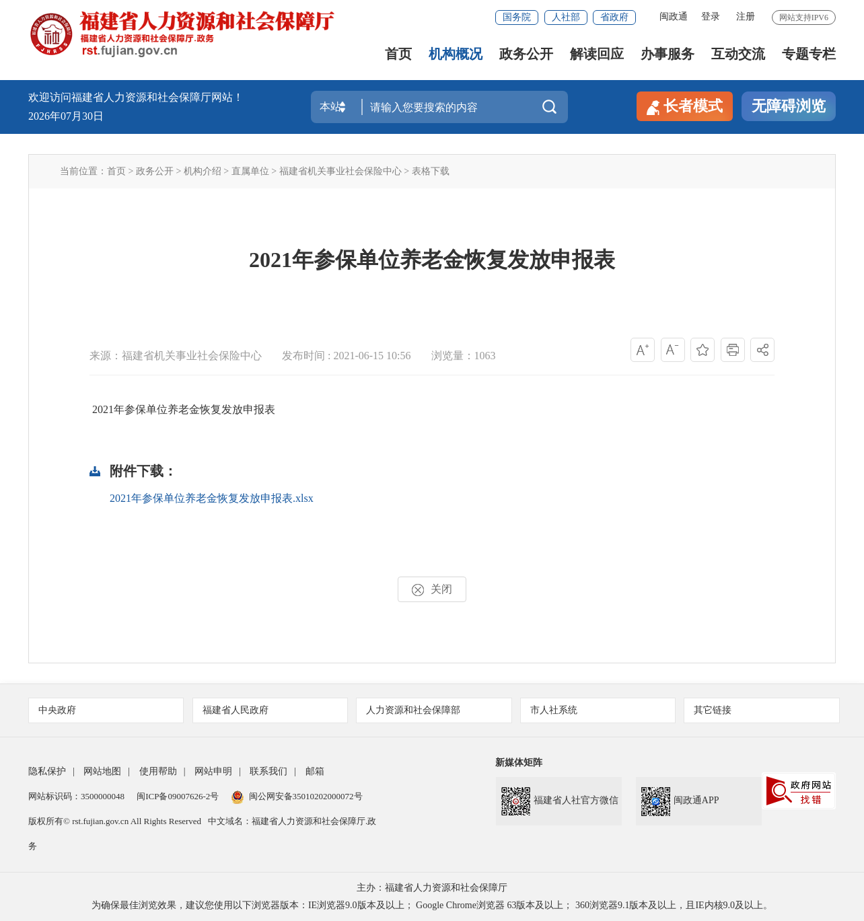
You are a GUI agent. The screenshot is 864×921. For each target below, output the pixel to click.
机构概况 (455, 54)
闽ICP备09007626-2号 (178, 796)
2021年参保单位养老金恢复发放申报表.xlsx (212, 498)
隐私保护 (47, 771)
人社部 (566, 17)
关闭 (432, 589)
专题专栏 (809, 54)
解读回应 (597, 54)
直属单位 (250, 171)
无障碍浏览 (789, 106)
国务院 (517, 17)
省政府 (614, 17)
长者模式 (685, 106)
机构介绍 (202, 171)
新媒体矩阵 (518, 763)
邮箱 (314, 771)
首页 (398, 54)
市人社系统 (598, 710)
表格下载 (430, 171)
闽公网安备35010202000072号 (297, 796)
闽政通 (673, 16)
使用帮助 (158, 771)
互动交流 (738, 54)
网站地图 (102, 771)
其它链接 (762, 710)
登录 (710, 16)
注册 (745, 16)
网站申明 (213, 771)
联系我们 (268, 771)
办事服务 (667, 54)
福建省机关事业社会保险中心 (340, 171)
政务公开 (526, 54)
